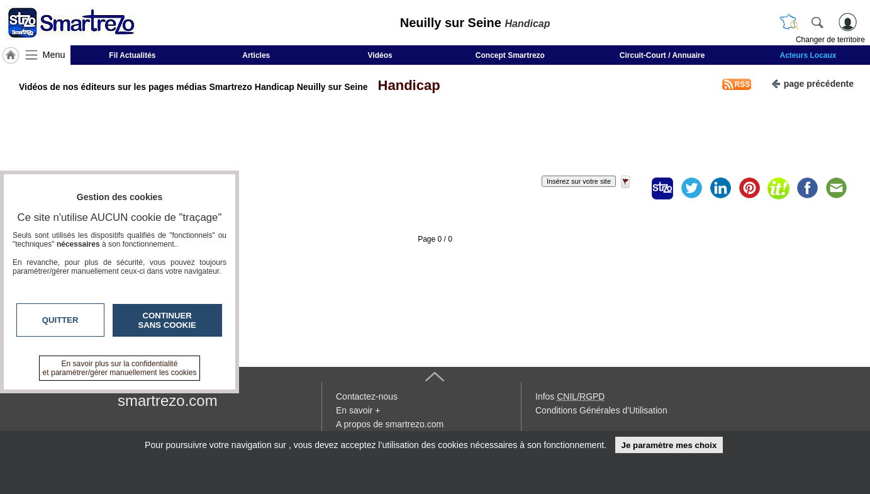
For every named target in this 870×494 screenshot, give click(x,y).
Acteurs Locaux (808, 55)
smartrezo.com (168, 400)
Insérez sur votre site (579, 181)
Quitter (60, 320)
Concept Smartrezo (510, 55)
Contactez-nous (367, 396)
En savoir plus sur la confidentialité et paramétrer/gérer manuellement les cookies (120, 368)
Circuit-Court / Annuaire (662, 55)
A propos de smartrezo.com (389, 424)
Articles (256, 55)
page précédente (812, 83)
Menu (54, 55)
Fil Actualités (132, 55)
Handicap (405, 85)
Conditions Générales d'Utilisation (601, 410)
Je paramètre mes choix (669, 445)
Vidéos (380, 55)
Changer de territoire (830, 39)
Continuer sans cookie (167, 320)
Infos (570, 396)
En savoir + (358, 410)
